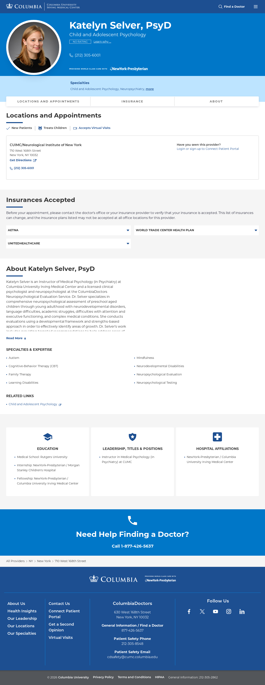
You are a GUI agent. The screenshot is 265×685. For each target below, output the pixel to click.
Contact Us (59, 604)
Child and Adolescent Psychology (33, 404)
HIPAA (159, 677)
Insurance (132, 101)
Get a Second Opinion (61, 627)
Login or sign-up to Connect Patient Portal (208, 149)
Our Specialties (21, 634)
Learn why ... (102, 41)
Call (132, 546)
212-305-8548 (132, 644)
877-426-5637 (132, 630)
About (216, 101)
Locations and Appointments (48, 101)
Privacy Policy (103, 677)
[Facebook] (189, 611)
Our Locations (20, 626)
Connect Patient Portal (64, 614)
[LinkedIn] (242, 611)
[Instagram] (229, 611)
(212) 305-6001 (88, 55)
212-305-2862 (208, 677)
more (150, 89)
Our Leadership (22, 619)
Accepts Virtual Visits (94, 128)
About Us (16, 604)
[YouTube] (215, 611)
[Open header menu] (256, 6)
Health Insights (21, 611)
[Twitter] (202, 611)
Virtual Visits (61, 638)
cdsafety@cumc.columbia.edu (132, 657)
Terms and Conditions (134, 677)
